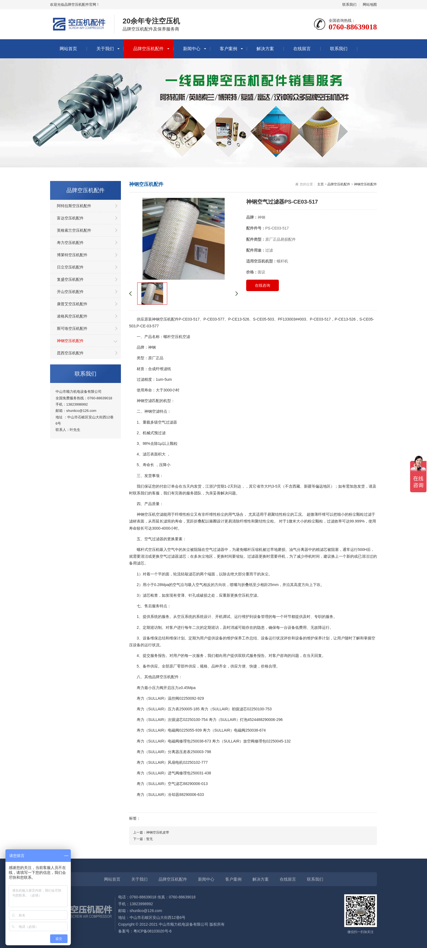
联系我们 (349, 4)
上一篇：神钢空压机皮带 (151, 832)
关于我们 (105, 48)
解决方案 (265, 48)
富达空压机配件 (70, 218)
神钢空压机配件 (70, 341)
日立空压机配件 (70, 267)
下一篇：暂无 (143, 839)
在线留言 (302, 48)
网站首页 (68, 48)
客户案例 (228, 48)
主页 (320, 184)
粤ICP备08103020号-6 (152, 931)
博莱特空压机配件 (72, 255)
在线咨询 (262, 285)
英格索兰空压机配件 (74, 230)
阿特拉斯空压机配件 (74, 206)
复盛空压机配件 (70, 279)
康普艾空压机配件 (72, 304)
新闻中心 (191, 48)
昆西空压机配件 (70, 353)
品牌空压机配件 (148, 48)
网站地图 (370, 4)
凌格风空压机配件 (72, 316)
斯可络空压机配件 (72, 328)
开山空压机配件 (70, 291)
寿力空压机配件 (70, 242)
